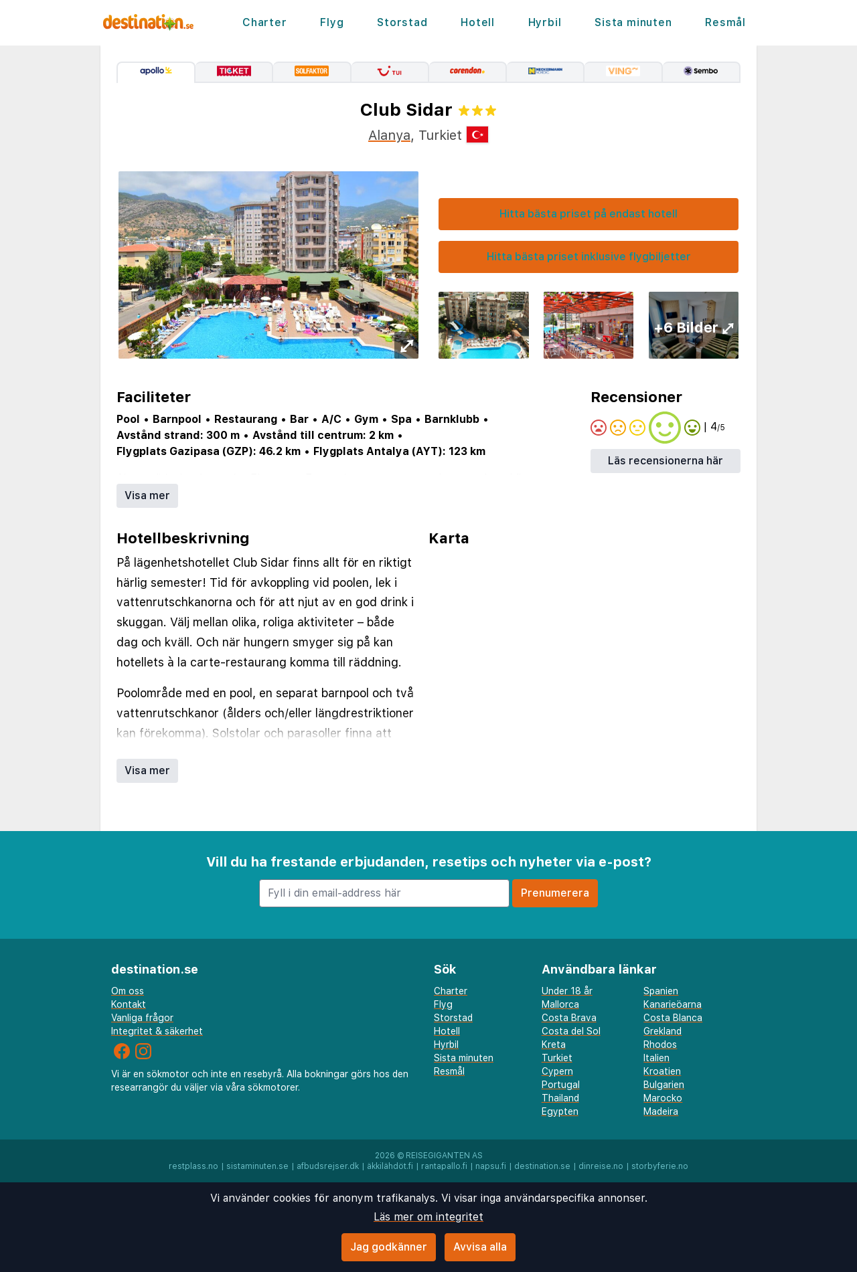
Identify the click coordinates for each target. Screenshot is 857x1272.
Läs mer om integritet (428, 1216)
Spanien (660, 991)
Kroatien (662, 1071)
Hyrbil (545, 22)
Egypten (560, 1111)
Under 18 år (567, 991)
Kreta (554, 1044)
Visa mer (147, 495)
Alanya (389, 135)
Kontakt (128, 1004)
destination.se (542, 1166)
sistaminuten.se (257, 1166)
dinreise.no (600, 1166)
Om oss (127, 991)
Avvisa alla (480, 1247)
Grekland (662, 1031)
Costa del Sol (571, 1031)
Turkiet (557, 1058)
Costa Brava (569, 1017)
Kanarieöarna (672, 1004)
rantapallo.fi (444, 1166)
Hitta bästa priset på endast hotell (588, 213)
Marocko (662, 1098)
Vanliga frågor (142, 1017)
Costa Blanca (672, 1017)
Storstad (402, 22)
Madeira (660, 1111)
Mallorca (560, 1004)
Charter (264, 22)
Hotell (478, 22)
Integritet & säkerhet (157, 1031)
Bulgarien (663, 1084)
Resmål (725, 22)
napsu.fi (490, 1166)
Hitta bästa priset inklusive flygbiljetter (589, 256)
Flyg (331, 22)
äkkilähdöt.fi (390, 1166)
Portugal (561, 1084)
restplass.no (193, 1166)
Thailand (560, 1098)
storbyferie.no (659, 1166)
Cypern (557, 1071)
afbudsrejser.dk (328, 1166)
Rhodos (660, 1044)
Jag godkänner (388, 1247)
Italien (656, 1058)
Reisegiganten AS (444, 1155)
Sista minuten (633, 22)
